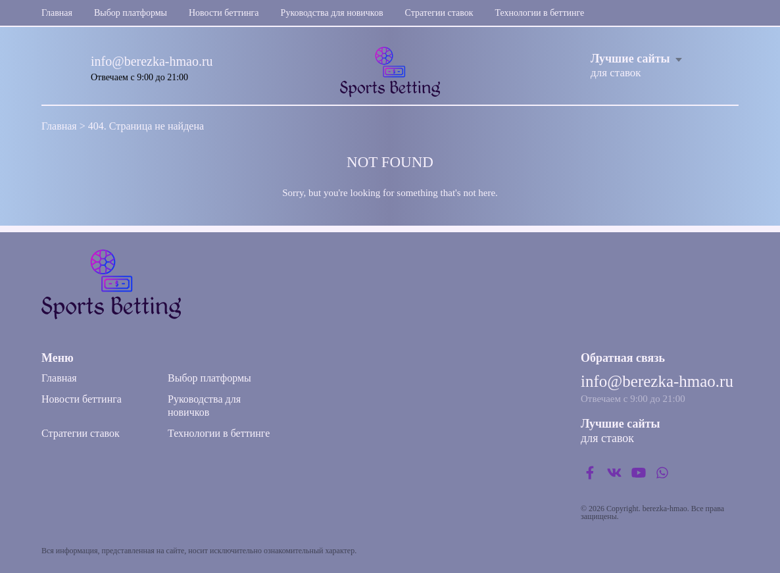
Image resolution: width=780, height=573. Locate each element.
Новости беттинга (224, 13)
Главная (56, 13)
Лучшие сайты (630, 58)
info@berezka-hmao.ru (152, 61)
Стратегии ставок (439, 13)
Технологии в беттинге (539, 13)
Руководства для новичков (332, 13)
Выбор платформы (130, 13)
